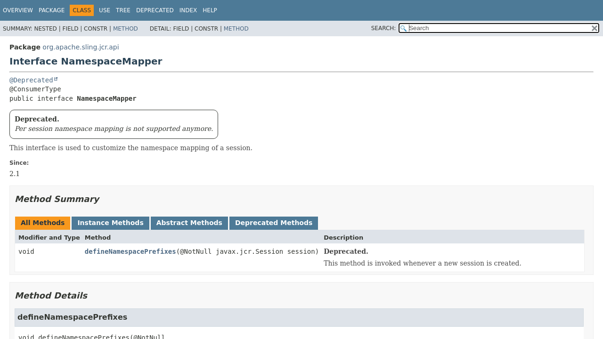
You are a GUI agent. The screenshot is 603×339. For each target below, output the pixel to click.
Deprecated (155, 10)
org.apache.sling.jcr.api (80, 47)
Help (210, 10)
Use (104, 10)
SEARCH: (383, 28)
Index (188, 10)
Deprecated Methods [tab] (273, 222)
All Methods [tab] (43, 222)
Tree (123, 10)
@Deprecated (31, 80)
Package (52, 10)
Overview (18, 10)
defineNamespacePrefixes (130, 251)
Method (125, 28)
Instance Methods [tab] (110, 222)
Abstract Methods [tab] (189, 222)
